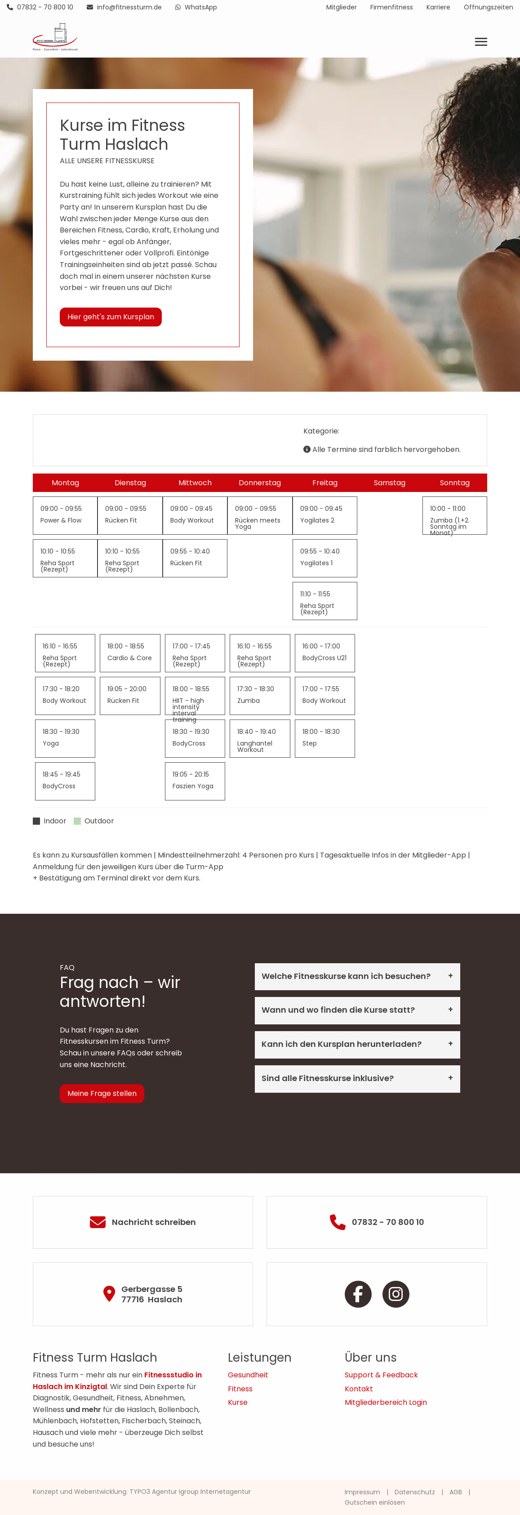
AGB (455, 1492)
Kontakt (359, 1389)
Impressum (362, 1492)
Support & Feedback (381, 1375)
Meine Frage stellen (102, 1093)
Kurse (238, 1402)
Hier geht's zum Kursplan (110, 317)
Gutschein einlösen (375, 1502)
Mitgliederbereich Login (386, 1402)
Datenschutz (415, 1492)
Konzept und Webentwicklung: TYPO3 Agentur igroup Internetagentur (142, 1491)
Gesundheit (248, 1375)
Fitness (240, 1389)
